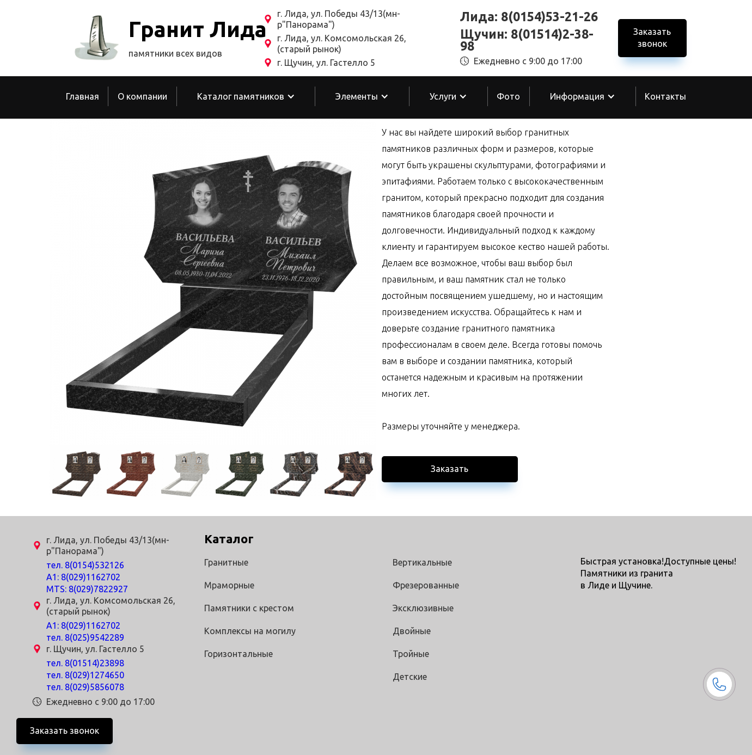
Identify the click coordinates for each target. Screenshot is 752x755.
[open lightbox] (213, 282)
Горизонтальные (238, 654)
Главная (82, 96)
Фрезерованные (426, 585)
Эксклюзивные (423, 608)
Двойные (412, 631)
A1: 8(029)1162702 (83, 577)
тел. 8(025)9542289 (85, 637)
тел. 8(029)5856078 (85, 687)
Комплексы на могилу (250, 631)
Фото (508, 96)
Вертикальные (422, 562)
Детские (410, 677)
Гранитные (226, 562)
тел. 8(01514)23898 (85, 663)
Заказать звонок (652, 37)
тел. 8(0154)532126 (85, 565)
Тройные (411, 654)
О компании (142, 96)
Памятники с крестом (249, 608)
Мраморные (229, 585)
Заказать (449, 469)
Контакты (665, 96)
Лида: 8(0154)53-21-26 (529, 17)
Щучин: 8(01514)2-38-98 (527, 40)
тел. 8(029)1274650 (85, 675)
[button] (246, 96)
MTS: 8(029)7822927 (87, 589)
